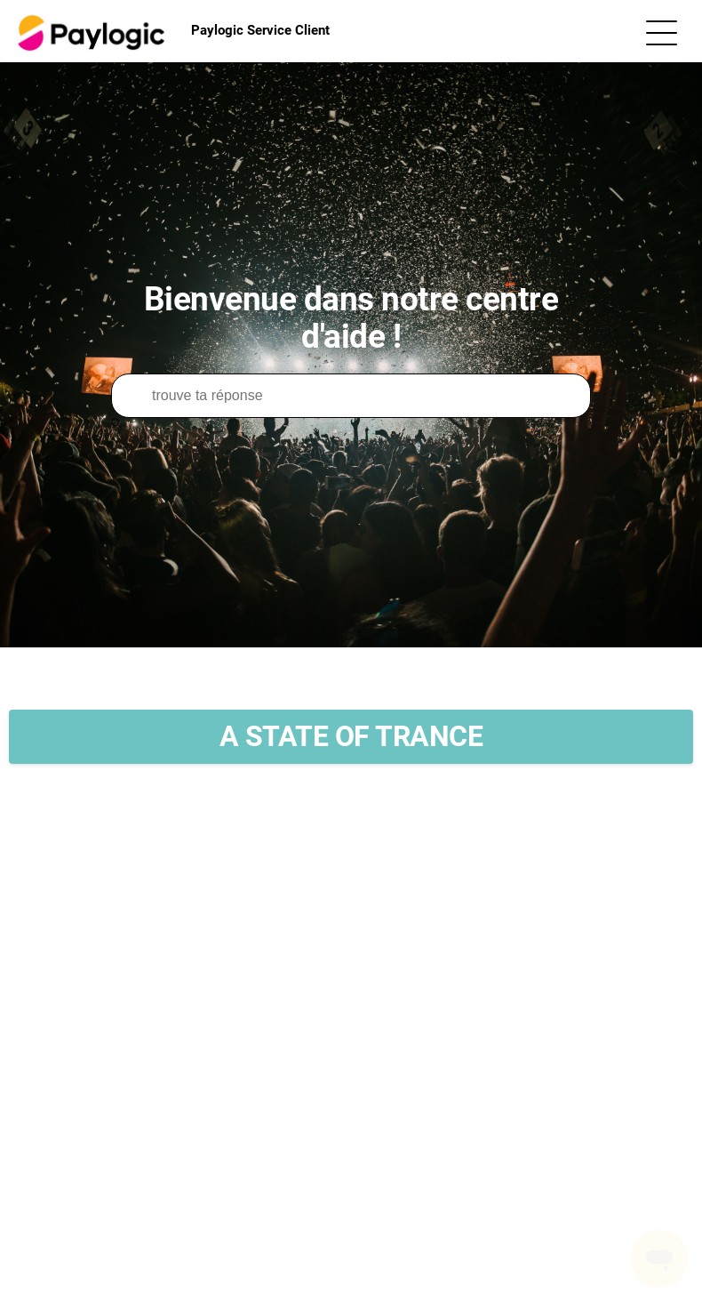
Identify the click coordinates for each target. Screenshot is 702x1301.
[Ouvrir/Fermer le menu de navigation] (661, 31)
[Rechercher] (351, 395)
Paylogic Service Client (171, 31)
